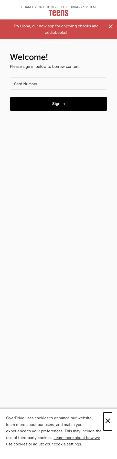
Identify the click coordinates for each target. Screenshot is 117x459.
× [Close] (107, 421)
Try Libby (22, 26)
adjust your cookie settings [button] (57, 444)
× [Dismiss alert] (110, 26)
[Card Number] (58, 83)
